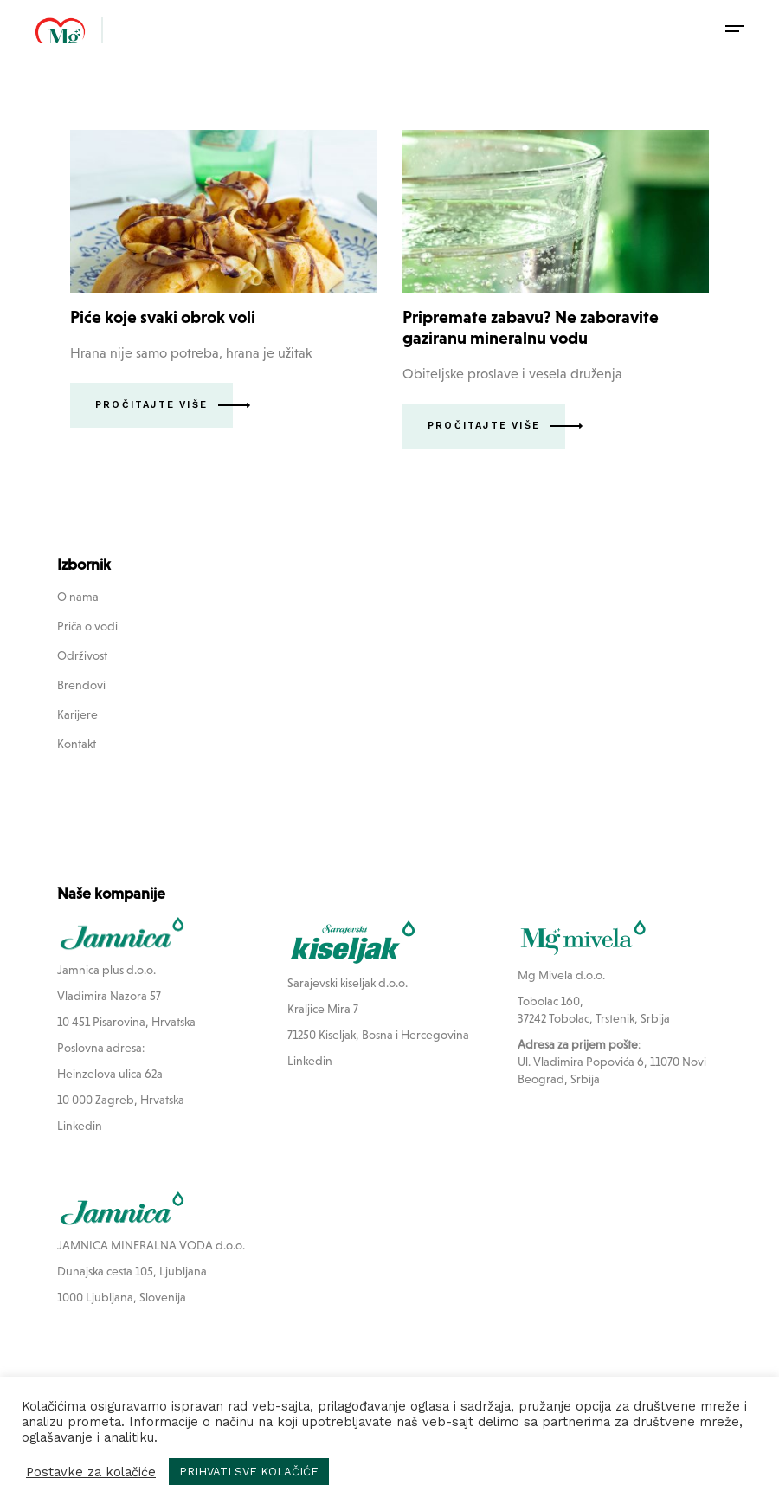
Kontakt (76, 744)
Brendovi (81, 685)
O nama (78, 597)
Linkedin (79, 1126)
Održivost (82, 655)
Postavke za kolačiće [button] (91, 1472)
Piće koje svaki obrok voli (162, 317)
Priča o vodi (87, 626)
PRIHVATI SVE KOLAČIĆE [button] (249, 1471)
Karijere (77, 714)
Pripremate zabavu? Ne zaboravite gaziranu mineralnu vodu (530, 327)
